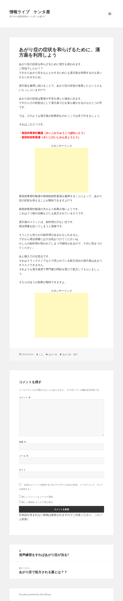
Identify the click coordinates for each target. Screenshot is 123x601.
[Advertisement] (61, 170)
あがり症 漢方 (70, 354)
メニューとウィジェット (110, 17)
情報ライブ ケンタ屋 (29, 11)
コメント (25, 397)
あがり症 (53, 354)
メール (23, 455)
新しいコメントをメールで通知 (37, 496)
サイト (22, 469)
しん (41, 354)
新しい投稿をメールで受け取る (37, 502)
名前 (22, 441)
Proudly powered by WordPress (35, 594)
